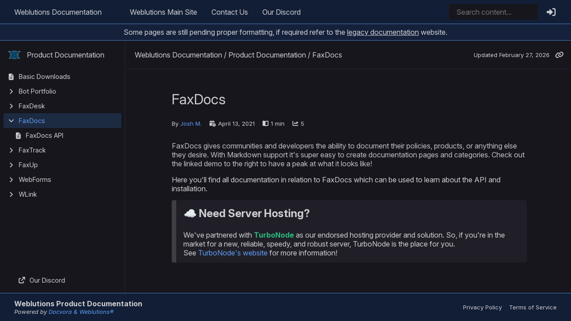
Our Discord (281, 12)
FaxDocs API (44, 135)
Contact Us (229, 12)
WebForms (35, 179)
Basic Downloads (44, 76)
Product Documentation (55, 55)
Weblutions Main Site (163, 12)
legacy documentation (383, 32)
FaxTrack (32, 150)
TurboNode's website (233, 252)
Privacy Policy (482, 307)
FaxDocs (32, 120)
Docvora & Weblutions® (81, 311)
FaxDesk (32, 106)
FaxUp (28, 165)
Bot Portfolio (37, 91)
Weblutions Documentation (58, 12)
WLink (28, 194)
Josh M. (191, 123)
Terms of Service (533, 307)
